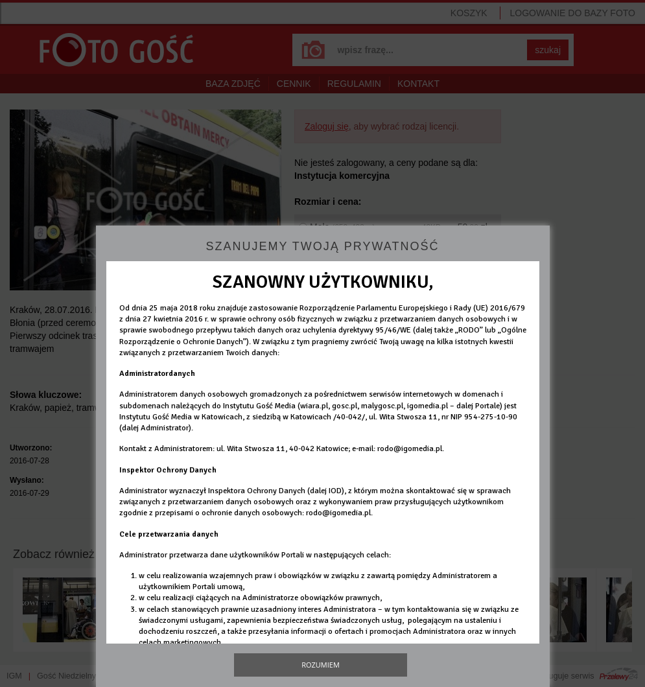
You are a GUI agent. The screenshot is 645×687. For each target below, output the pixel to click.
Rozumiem (320, 665)
